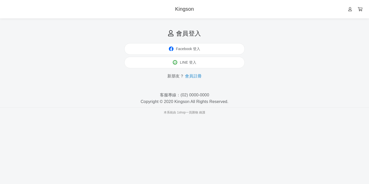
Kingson (184, 9)
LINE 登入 (184, 62)
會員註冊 (193, 76)
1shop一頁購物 (187, 112)
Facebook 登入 (184, 49)
